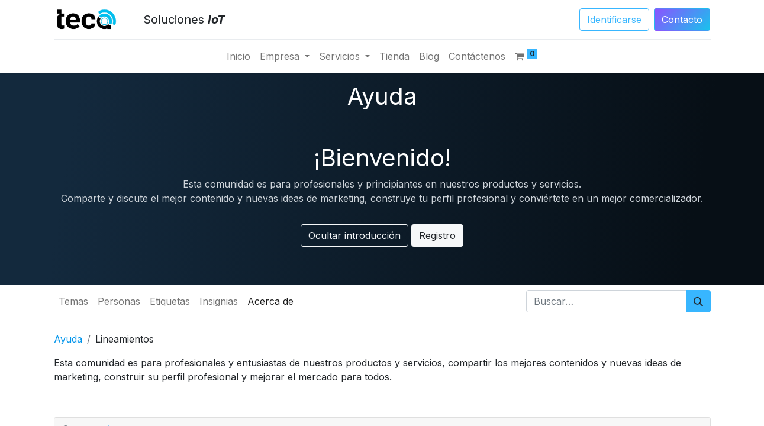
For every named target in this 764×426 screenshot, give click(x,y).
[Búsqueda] (698, 301)
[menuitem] (238, 56)
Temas (73, 301)
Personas (119, 301)
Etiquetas (170, 301)
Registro (437, 235)
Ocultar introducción (354, 235)
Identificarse (614, 19)
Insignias (218, 301)
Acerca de (270, 301)
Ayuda (68, 339)
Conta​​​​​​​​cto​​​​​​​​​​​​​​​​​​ (682, 19)
